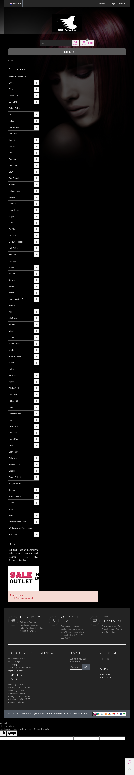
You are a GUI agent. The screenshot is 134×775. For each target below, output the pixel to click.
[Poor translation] (12, 726)
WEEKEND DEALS (17, 76)
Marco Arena (14, 344)
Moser (11, 363)
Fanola (12, 197)
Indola (11, 267)
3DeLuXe (13, 102)
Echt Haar (27, 556)
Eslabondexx (14, 191)
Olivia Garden (15, 388)
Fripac (11, 216)
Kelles (11, 293)
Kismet (12, 324)
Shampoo (29, 563)
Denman (12, 159)
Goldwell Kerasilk (16, 242)
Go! (86, 660)
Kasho (12, 286)
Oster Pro (13, 394)
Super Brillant (15, 477)
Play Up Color (15, 414)
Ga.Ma (12, 229)
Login (112, 3)
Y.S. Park (13, 537)
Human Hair (16, 560)
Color (30, 553)
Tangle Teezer (15, 484)
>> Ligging (12, 658)
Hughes (12, 261)
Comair (12, 140)
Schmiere (13, 458)
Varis (11, 509)
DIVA (11, 172)
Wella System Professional (15, 529)
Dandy (12, 146)
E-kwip (12, 185)
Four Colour (14, 210)
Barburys (13, 134)
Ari (10, 115)
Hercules (13, 254)
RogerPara (13, 439)
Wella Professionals (17, 522)
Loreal (11, 337)
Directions (13, 165)
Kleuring (12, 566)
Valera (12, 503)
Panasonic (13, 401)
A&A (11, 89)
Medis (11, 350)
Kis (10, 312)
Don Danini (14, 178)
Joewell (12, 280)
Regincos (13, 433)
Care (20, 563)
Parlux (12, 407)
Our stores (105, 667)
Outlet (11, 83)
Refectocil (13, 426)
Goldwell (13, 235)
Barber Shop (14, 127)
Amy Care (13, 95)
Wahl (11, 515)
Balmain (12, 121)
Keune (12, 305)
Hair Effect (13, 248)
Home (10, 61)
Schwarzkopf (14, 464)
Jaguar (12, 274)
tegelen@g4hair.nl (16, 663)
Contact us (106, 671)
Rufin (11, 445)
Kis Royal (13, 318)
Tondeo (12, 490)
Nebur (11, 369)
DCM (11, 153)
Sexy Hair (13, 452)
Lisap (11, 331)
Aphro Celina (14, 108)
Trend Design (15, 496)
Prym (11, 420)
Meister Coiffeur (16, 356)
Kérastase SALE (16, 299)
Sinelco (12, 471)
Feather (12, 204)
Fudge (12, 223)
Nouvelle (13, 382)
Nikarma (12, 375)
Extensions (15, 556)
